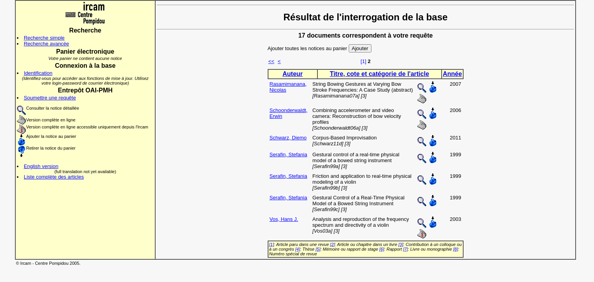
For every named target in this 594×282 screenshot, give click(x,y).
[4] (297, 249)
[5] (317, 249)
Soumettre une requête (50, 98)
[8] (455, 249)
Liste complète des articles (54, 177)
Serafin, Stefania (288, 154)
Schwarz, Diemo (288, 138)
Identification (38, 73)
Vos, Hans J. (284, 219)
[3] (400, 244)
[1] (363, 61)
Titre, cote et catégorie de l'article (379, 73)
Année (452, 73)
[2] (332, 244)
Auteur (293, 73)
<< (271, 61)
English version (41, 166)
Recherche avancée (46, 44)
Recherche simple (44, 38)
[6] (381, 249)
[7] (405, 249)
